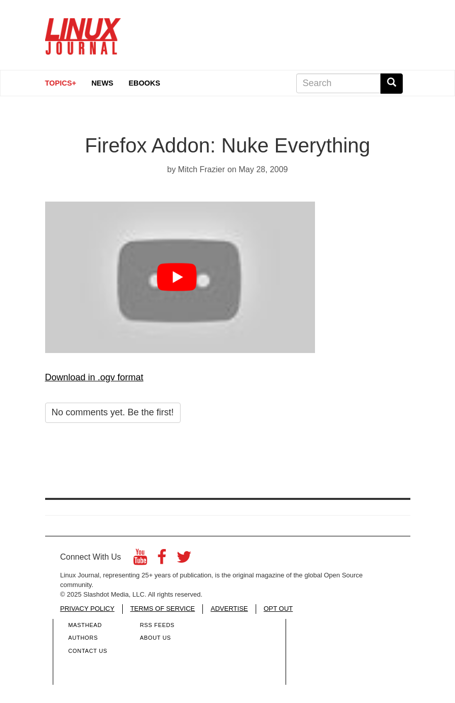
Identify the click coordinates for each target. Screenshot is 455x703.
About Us (155, 638)
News (102, 83)
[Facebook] (161, 560)
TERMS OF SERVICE (162, 608)
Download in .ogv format (94, 377)
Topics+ (61, 83)
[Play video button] (180, 277)
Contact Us (88, 651)
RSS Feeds (157, 625)
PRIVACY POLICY (87, 608)
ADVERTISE (229, 608)
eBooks (144, 83)
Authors (83, 638)
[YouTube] (140, 560)
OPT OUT (278, 608)
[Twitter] (184, 560)
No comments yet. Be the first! (113, 412)
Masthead (85, 625)
